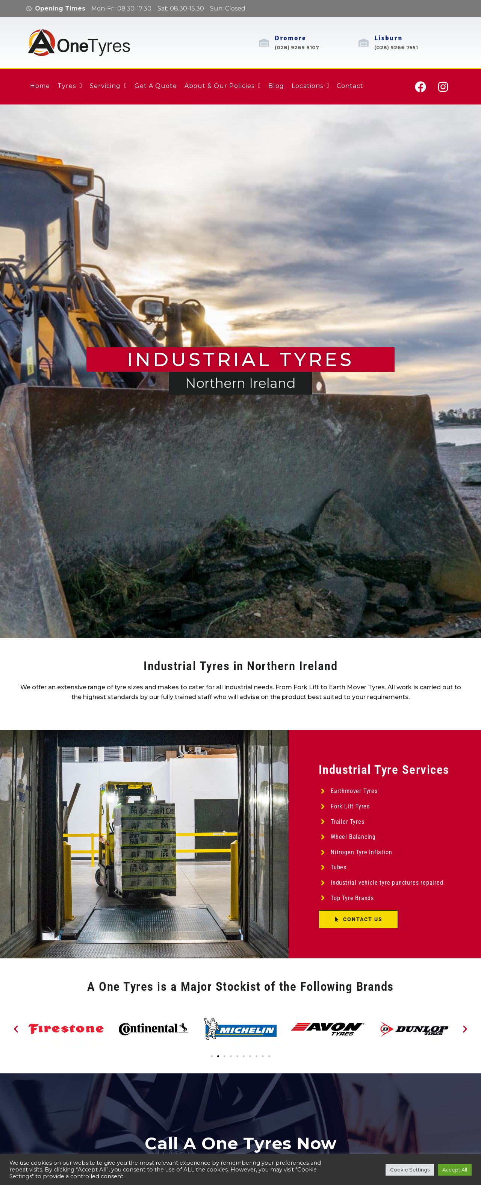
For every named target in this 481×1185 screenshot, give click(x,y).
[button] (16, 1029)
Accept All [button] (454, 1170)
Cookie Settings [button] (410, 1170)
